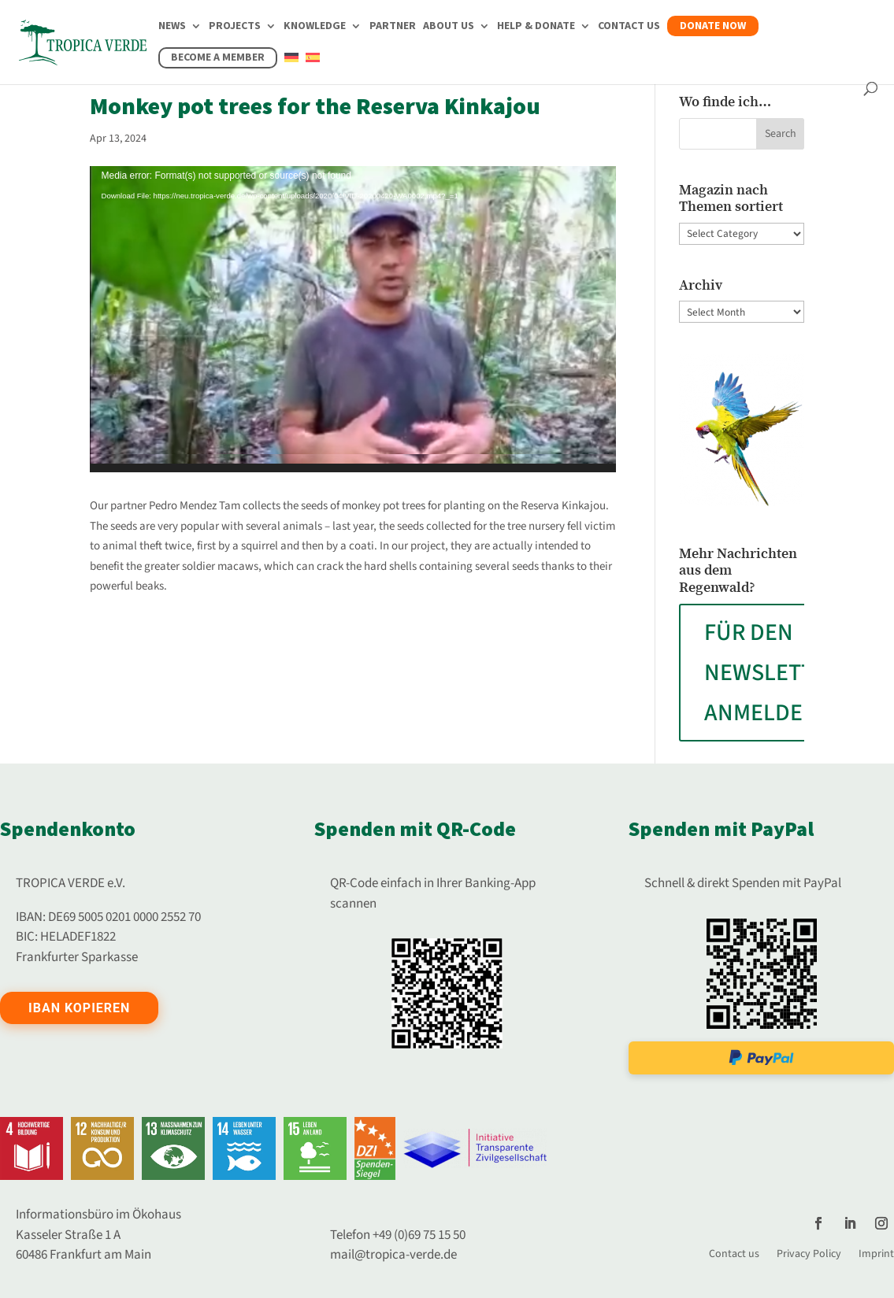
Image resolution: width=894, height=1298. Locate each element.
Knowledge (315, 27)
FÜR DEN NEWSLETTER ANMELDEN (772, 673)
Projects (235, 27)
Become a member (218, 57)
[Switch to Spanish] (313, 66)
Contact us (629, 27)
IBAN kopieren (79, 1007)
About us (448, 27)
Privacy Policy (809, 1252)
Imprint (876, 1252)
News (172, 27)
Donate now (713, 26)
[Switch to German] (291, 66)
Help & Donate (536, 27)
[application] (353, 319)
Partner (392, 27)
